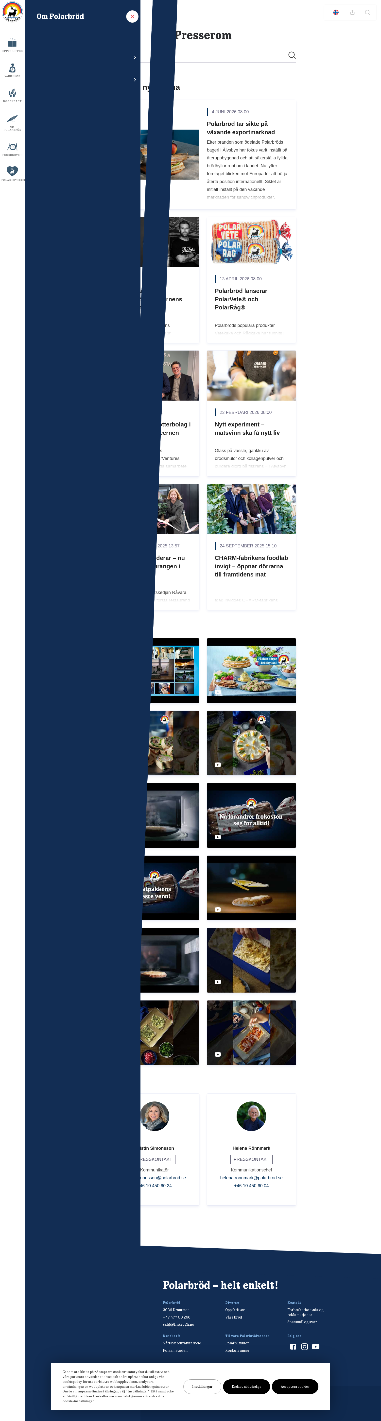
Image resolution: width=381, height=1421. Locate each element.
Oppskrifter (12, 51)
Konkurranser (237, 1350)
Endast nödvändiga (246, 1386)
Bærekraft (12, 101)
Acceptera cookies (295, 1386)
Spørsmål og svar (302, 1322)
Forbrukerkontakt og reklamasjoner (305, 1312)
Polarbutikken (13, 180)
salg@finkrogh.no (178, 1324)
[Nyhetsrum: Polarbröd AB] (203, 634)
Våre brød (12, 76)
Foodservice (12, 155)
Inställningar (202, 1386)
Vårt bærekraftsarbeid (182, 1343)
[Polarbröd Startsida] (69, 1290)
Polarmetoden (175, 1350)
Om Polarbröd (12, 128)
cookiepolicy (72, 1381)
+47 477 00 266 (176, 1317)
